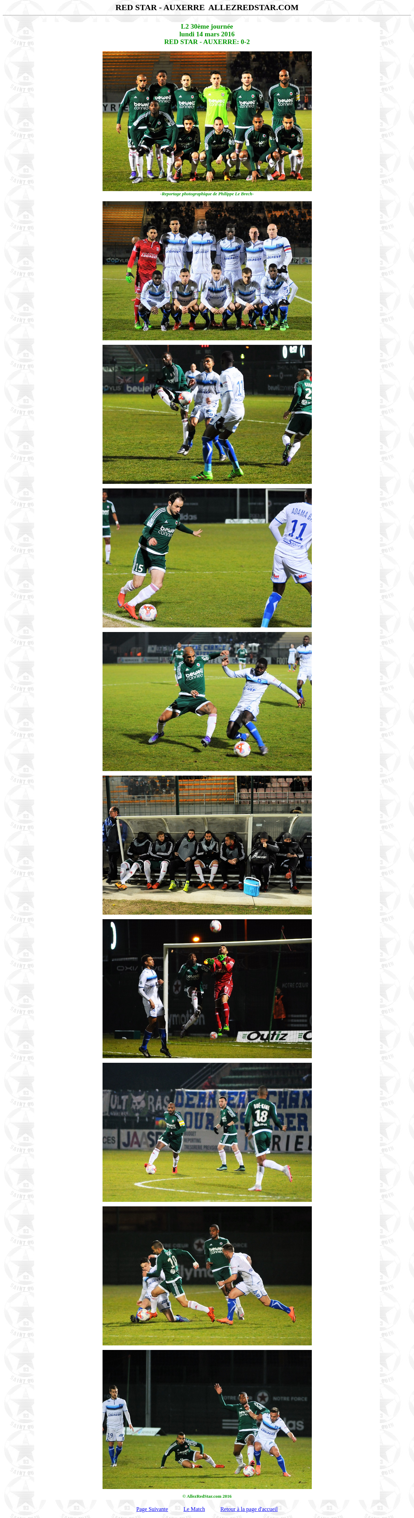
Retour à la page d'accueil (249, 1509)
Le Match (194, 1509)
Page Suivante (152, 1509)
